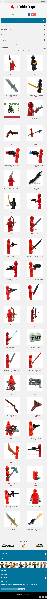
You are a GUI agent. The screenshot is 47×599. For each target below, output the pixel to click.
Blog (2, 35)
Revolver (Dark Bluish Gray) (35, 118)
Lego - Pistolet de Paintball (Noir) (11, 506)
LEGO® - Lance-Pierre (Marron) (35, 415)
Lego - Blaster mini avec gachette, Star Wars (12, 165)
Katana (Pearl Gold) (11, 211)
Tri (18, 50)
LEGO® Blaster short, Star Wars (11, 279)
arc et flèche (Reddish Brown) (11, 233)
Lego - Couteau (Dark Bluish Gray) (12, 95)
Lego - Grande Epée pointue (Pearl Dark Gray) (35, 256)
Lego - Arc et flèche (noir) (35, 324)
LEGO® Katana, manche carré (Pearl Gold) (35, 95)
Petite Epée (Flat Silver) (35, 233)
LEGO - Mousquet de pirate (12, 415)
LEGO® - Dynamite (35, 483)
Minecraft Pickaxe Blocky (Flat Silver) (11, 483)
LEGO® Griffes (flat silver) (35, 506)
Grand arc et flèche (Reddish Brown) (11, 324)
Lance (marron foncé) (11, 73)
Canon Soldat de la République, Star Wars (11, 438)
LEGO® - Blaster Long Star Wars (35, 461)
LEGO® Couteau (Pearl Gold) (35, 73)
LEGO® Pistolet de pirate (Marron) (12, 143)
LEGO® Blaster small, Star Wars (11, 256)
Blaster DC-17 (35, 211)
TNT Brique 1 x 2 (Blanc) (35, 347)
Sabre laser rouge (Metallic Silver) (35, 370)
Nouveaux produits (6, 29)
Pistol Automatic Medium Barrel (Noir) (35, 438)
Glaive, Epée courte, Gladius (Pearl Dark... (35, 302)
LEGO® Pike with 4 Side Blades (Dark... (35, 143)
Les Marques (23, 541)
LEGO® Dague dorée (11, 529)
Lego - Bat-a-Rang (35, 188)
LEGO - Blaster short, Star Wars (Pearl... (12, 302)
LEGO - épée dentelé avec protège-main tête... (12, 188)
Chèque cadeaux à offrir (11, 120)
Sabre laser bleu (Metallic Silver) (11, 347)
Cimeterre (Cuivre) (12, 461)
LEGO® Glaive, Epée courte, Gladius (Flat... (11, 370)
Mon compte (4, 571)
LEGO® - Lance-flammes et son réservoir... (35, 529)
